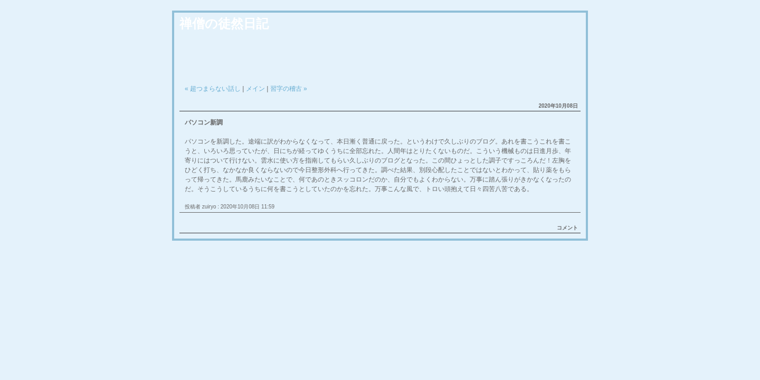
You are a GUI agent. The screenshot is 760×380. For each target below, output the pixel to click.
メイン (255, 88)
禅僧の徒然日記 (224, 23)
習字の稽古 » (288, 88)
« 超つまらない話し (213, 88)
